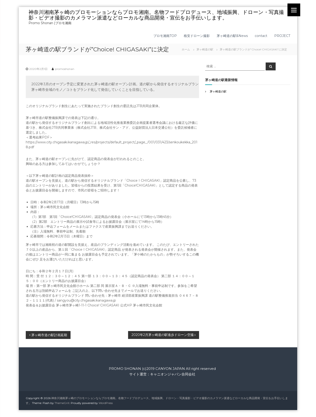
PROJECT (282, 36)
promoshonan (64, 69)
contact (261, 36)
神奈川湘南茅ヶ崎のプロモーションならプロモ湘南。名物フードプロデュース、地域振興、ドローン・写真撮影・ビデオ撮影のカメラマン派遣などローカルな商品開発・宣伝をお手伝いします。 (156, 15)
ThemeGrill (62, 403)
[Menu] (293, 9)
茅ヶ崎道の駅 (205, 49)
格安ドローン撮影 (197, 36)
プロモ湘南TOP (165, 36)
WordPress (106, 403)
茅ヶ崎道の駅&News (232, 36)
